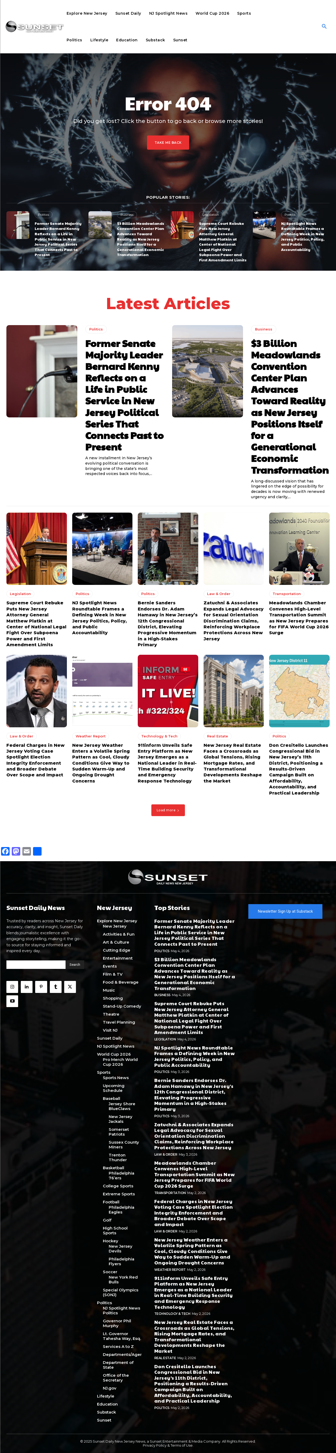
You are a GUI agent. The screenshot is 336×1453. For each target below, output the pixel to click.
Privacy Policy (155, 1445)
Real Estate (217, 736)
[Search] (75, 964)
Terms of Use (182, 1445)
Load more (168, 810)
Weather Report (91, 736)
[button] (324, 26)
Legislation (211, 215)
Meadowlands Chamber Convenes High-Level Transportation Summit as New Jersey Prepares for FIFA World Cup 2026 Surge (194, 1174)
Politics (43, 215)
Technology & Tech (159, 736)
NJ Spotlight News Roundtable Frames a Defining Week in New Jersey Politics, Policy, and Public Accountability (302, 236)
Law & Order (218, 594)
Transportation (287, 594)
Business (126, 215)
